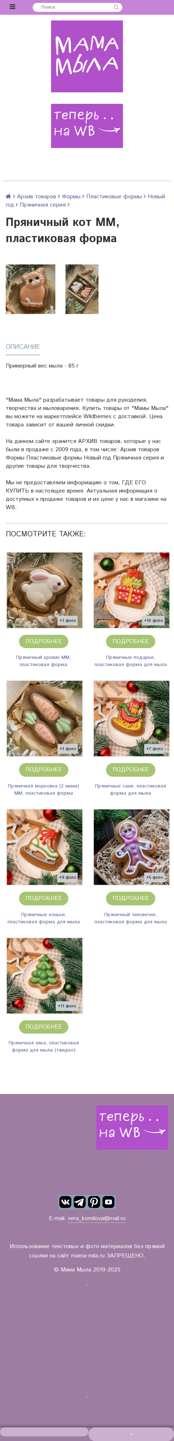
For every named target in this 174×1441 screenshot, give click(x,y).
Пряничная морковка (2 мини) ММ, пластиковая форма (43, 789)
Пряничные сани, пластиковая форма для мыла (130, 789)
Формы (71, 197)
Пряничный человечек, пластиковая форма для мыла (131, 918)
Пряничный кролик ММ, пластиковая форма (43, 661)
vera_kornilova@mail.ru (96, 1218)
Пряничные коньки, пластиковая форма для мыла (44, 918)
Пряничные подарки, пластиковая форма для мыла (131, 661)
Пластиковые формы (114, 197)
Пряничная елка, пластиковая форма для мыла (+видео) (44, 1046)
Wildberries (97, 416)
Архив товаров (36, 197)
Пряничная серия (43, 205)
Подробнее (44, 641)
